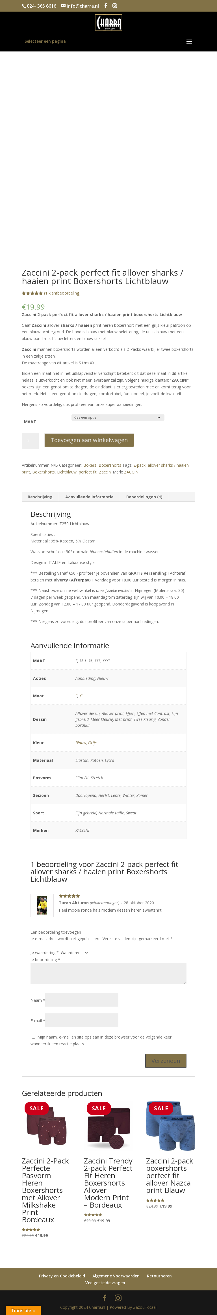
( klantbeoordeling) (62, 293)
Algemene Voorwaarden (116, 1276)
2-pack (139, 465)
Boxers (89, 465)
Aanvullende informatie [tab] (89, 496)
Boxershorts (110, 465)
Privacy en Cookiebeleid (62, 1276)
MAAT (30, 421)
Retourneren (159, 1276)
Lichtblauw (67, 472)
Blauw (80, 742)
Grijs (92, 742)
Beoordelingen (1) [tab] (144, 496)
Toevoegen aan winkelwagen (89, 440)
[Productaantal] (30, 441)
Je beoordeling (45, 959)
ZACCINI (132, 472)
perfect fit (88, 472)
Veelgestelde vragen (105, 1282)
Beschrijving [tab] (40, 496)
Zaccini (105, 472)
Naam (38, 1000)
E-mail (38, 1020)
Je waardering (45, 952)
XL (81, 695)
